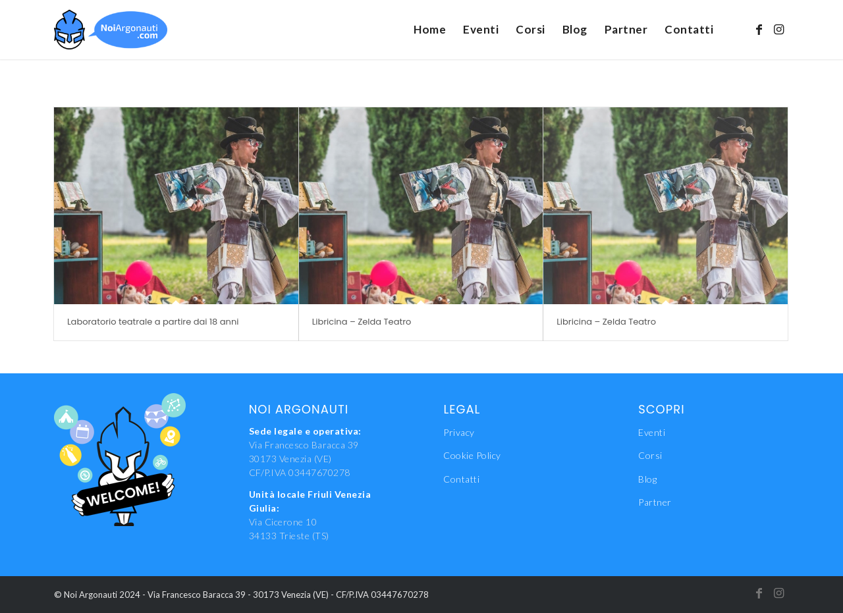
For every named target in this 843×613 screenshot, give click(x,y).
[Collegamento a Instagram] (779, 29)
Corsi (650, 455)
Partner (655, 502)
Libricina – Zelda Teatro (362, 321)
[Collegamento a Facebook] (759, 29)
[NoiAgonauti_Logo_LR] (110, 29)
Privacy (459, 432)
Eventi (651, 432)
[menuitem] (429, 29)
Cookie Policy (472, 455)
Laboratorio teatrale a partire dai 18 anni (152, 321)
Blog (647, 479)
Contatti (461, 479)
